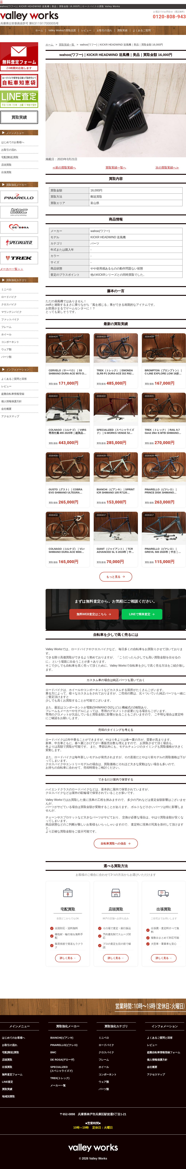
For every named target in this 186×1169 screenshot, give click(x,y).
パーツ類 (6, 356)
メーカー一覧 (58, 1085)
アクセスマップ (10, 416)
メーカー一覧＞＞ (11, 269)
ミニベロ (6, 289)
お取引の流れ (104, 30)
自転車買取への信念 (116, 843)
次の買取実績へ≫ (167, 167)
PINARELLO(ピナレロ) (64, 1045)
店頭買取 (6, 164)
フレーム (6, 326)
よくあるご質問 (142, 30)
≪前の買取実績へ (64, 167)
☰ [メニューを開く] (1, 1)
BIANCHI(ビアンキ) (61, 1037)
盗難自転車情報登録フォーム (163, 1052)
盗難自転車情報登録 (12, 393)
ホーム (39, 30)
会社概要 (6, 408)
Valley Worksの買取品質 (62, 30)
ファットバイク (10, 319)
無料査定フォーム (12, 1074)
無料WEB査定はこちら (94, 614)
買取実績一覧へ (116, 167)
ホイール (6, 334)
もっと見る (115, 576)
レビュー (86, 30)
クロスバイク (9, 304)
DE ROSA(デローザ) (62, 1059)
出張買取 (6, 172)
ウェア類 (6, 349)
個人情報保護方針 (11, 401)
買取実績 (122, 30)
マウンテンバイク (11, 311)
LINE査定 (7, 1081)
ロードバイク (9, 296)
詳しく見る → (68, 958)
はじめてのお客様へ (12, 142)
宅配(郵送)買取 (9, 157)
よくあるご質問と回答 (14, 378)
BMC (53, 1052)
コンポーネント (10, 341)
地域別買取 (8, 1096)
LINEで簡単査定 (142, 614)
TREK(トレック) (59, 1078)
